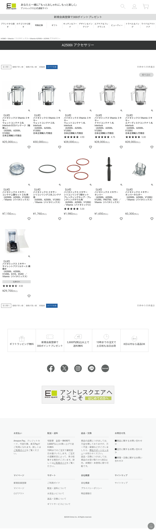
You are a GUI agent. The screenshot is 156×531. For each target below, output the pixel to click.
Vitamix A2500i (36, 38)
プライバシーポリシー (91, 488)
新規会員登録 (20, 483)
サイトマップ (121, 483)
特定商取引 (86, 493)
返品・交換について (56, 499)
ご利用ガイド (20, 450)
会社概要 (85, 483)
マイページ (19, 488)
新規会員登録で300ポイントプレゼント (78, 17)
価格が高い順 (31, 67)
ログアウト (19, 493)
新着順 (42, 67)
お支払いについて (55, 493)
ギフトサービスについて (59, 504)
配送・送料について (56, 488)
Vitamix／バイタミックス (18, 38)
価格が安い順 (17, 67)
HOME (3, 38)
